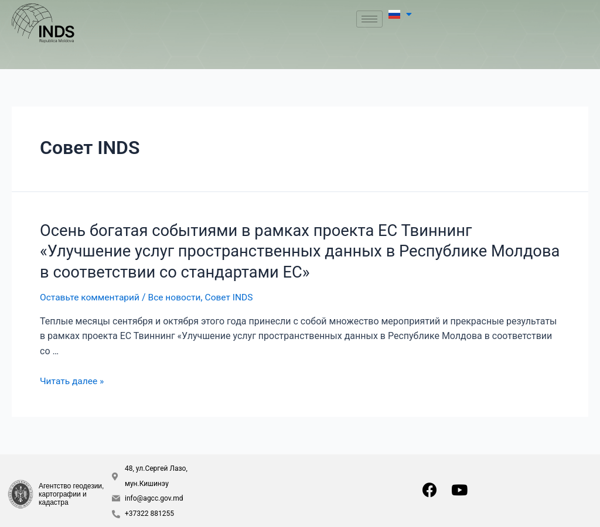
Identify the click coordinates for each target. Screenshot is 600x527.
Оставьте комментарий (91, 294)
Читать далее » (73, 378)
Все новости (178, 294)
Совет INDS (235, 294)
